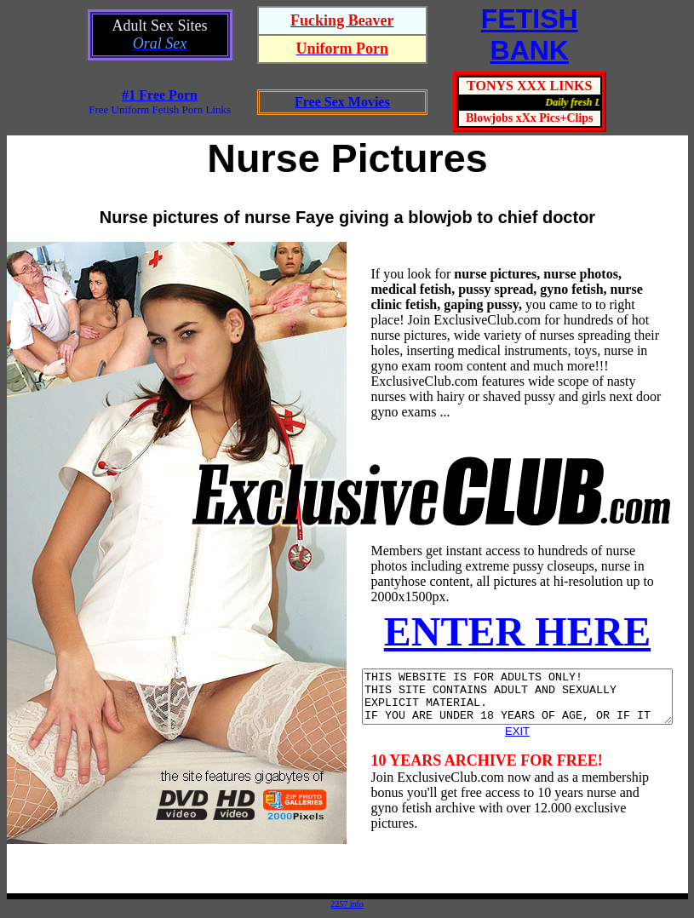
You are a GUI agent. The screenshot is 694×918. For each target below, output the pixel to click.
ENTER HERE (520, 631)
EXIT (520, 741)
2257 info (347, 904)
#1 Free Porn (160, 95)
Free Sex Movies (342, 102)
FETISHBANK (529, 34)
